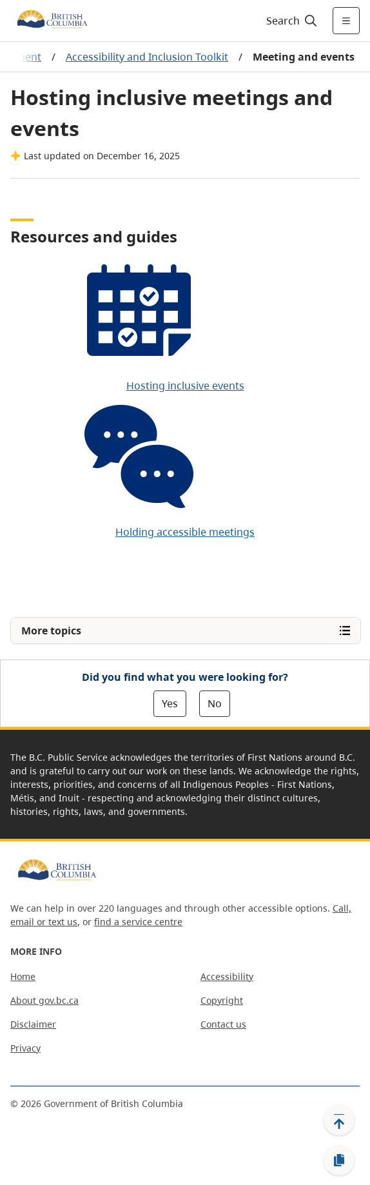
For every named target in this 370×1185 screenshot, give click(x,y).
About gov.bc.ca (44, 1000)
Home (22, 976)
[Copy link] (339, 1160)
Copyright (221, 1000)
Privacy (25, 1048)
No (215, 703)
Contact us (223, 1024)
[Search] (289, 20)
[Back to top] (339, 1119)
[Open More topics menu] (185, 630)
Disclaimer (33, 1024)
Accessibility (226, 976)
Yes (170, 703)
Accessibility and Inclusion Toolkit (147, 57)
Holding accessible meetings (185, 532)
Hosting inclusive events (185, 385)
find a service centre (138, 922)
